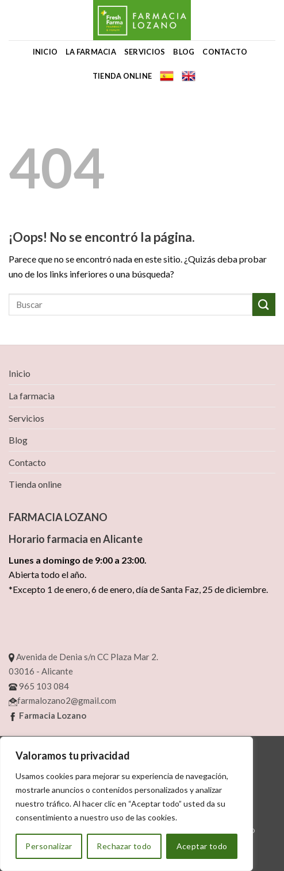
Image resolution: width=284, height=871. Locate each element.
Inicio (45, 51)
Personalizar (48, 846)
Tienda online (122, 75)
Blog (183, 51)
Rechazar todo (124, 846)
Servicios (144, 51)
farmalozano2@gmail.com (62, 700)
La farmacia (91, 51)
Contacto (224, 51)
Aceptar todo (202, 846)
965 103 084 (39, 686)
